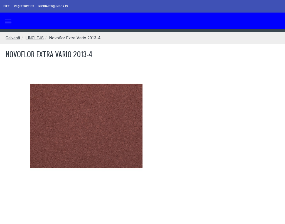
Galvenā (13, 37)
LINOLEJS (35, 37)
